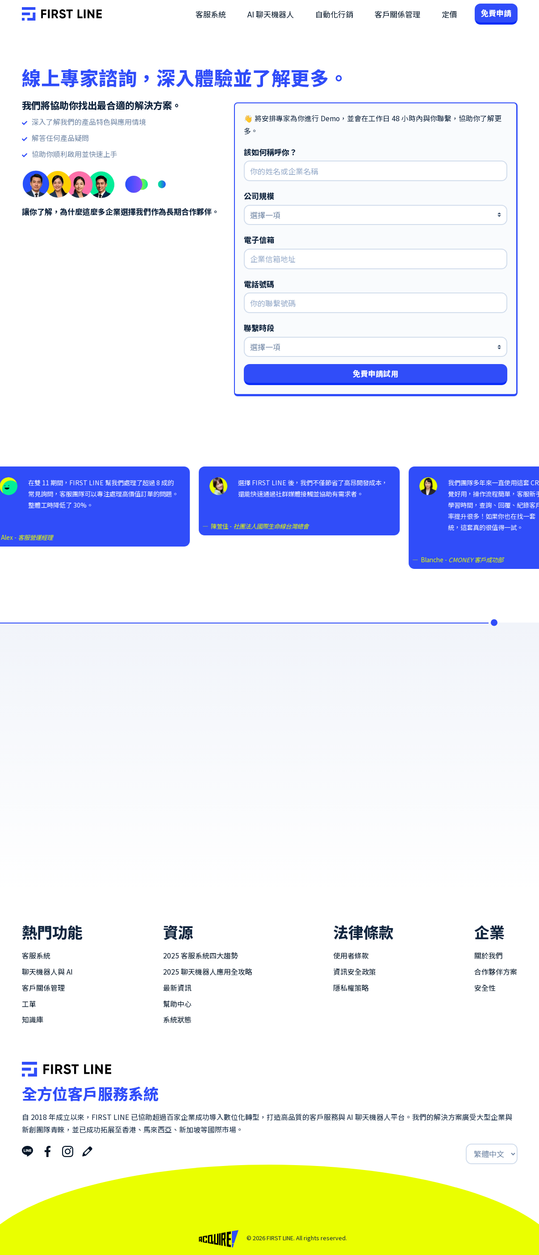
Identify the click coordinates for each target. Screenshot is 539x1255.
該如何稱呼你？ (270, 152)
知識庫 (32, 1019)
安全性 (485, 988)
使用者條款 (351, 955)
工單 (29, 1004)
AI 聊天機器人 (270, 14)
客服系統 (211, 14)
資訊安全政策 (354, 972)
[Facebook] (47, 1150)
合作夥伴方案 (495, 972)
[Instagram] (67, 1150)
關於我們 (488, 955)
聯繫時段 (259, 328)
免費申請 (496, 12)
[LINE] (27, 1150)
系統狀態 (177, 1019)
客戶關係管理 (397, 14)
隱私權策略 (351, 988)
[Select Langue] (492, 1154)
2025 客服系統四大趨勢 (200, 955)
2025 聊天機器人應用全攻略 (207, 972)
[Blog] (87, 1150)
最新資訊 (177, 988)
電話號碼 (259, 284)
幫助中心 (177, 1004)
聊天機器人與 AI (47, 972)
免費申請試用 (375, 373)
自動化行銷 (334, 14)
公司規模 (259, 196)
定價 (449, 14)
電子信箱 (259, 240)
